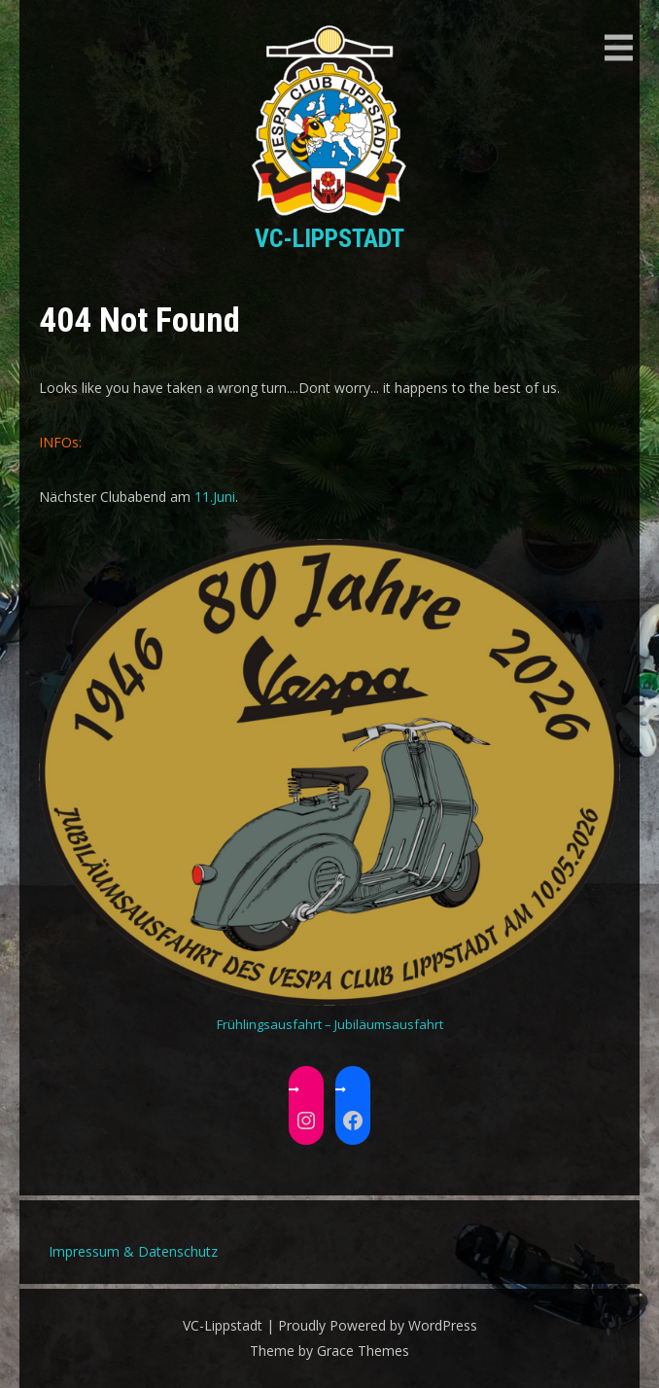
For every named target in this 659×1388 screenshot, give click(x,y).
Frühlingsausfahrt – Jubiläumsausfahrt (330, 1024)
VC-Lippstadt (329, 238)
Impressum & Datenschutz (133, 1251)
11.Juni (214, 496)
